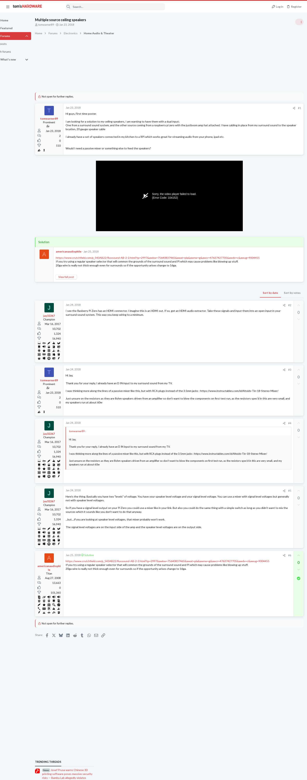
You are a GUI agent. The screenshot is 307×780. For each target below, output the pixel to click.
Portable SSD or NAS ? (271, 435)
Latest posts (253, 426)
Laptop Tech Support (263, 534)
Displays (256, 515)
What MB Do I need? (270, 469)
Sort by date (207, 300)
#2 (226, 312)
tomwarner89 (56, 24)
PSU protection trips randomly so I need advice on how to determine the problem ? (276, 545)
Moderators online (258, 567)
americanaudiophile (78, 251)
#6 (226, 563)
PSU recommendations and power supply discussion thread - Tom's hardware (275, 280)
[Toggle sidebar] (299, 22)
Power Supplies (260, 295)
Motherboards (259, 461)
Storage (255, 442)
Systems (256, 496)
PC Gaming (257, 269)
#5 (226, 499)
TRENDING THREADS (257, 211)
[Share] (231, 108)
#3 (226, 377)
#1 (236, 108)
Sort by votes (229, 300)
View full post (76, 284)
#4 (226, 431)
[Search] (106, 6)
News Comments (261, 246)
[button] (8, 6)
